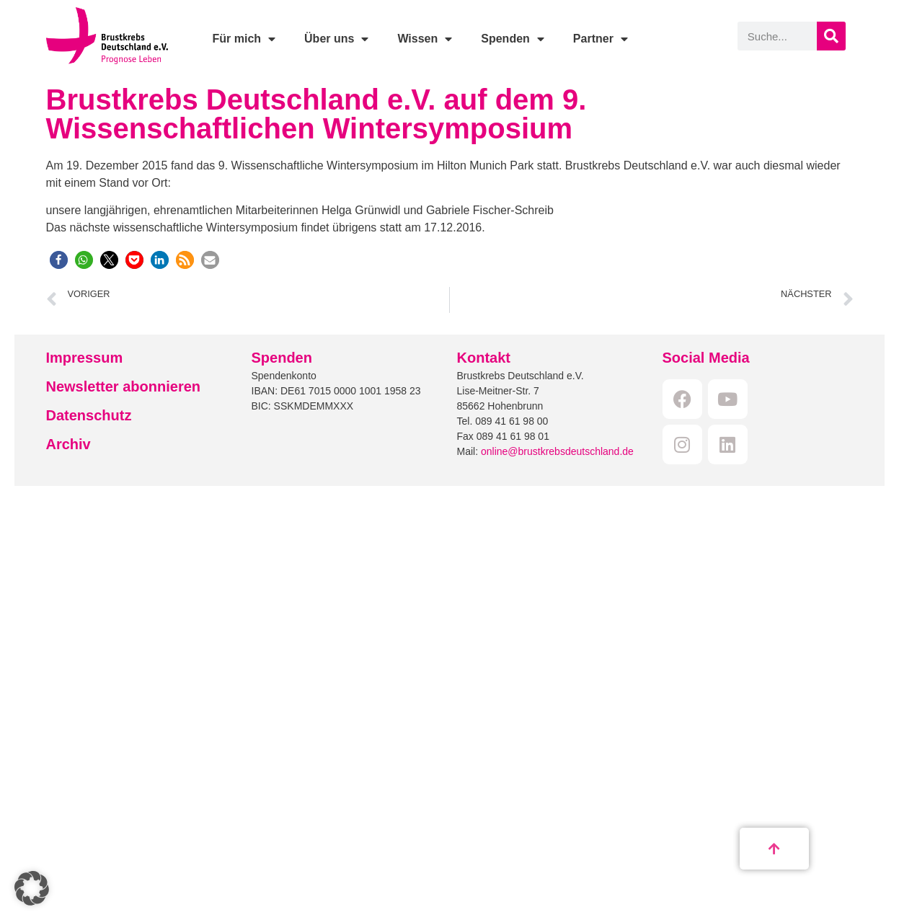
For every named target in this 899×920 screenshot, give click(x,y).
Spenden (512, 39)
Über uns (336, 39)
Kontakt (483, 358)
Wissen (424, 39)
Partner (600, 39)
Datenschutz (89, 415)
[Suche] (831, 36)
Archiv (68, 444)
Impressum (84, 358)
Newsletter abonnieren (123, 386)
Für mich (243, 39)
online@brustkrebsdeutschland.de (557, 451)
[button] (59, 260)
